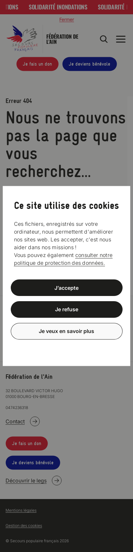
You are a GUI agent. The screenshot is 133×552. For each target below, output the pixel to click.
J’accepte (66, 287)
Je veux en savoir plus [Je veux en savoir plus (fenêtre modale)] (66, 331)
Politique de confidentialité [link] (66, 347)
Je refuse (66, 309)
